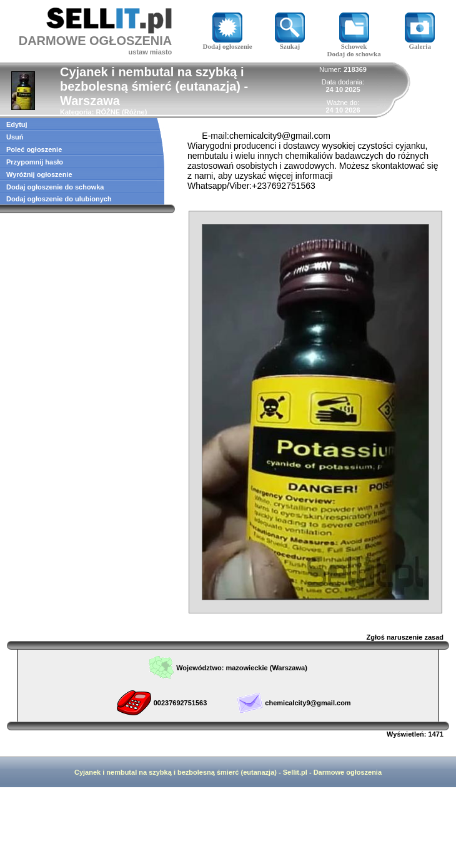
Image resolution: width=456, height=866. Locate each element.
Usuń (15, 137)
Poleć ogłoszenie (34, 149)
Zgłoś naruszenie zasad (405, 637)
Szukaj (290, 43)
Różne (134, 112)
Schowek (354, 43)
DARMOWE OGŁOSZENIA (95, 41)
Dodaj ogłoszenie (227, 43)
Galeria (420, 43)
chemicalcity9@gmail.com (307, 703)
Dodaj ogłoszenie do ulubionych (59, 199)
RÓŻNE (108, 112)
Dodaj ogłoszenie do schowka (55, 187)
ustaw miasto (150, 52)
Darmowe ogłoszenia (348, 772)
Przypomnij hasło (34, 162)
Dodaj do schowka (353, 54)
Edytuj (16, 124)
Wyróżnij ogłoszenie (39, 174)
